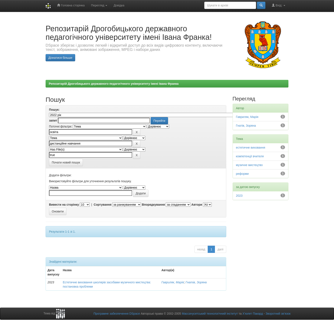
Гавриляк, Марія (172, 282)
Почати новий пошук (66, 162)
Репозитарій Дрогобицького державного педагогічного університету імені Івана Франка (114, 83)
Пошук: (54, 109)
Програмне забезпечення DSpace (117, 313)
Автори (196, 204)
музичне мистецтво (249, 165)
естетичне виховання (250, 147)
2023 (239, 195)
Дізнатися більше (60, 57)
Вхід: (278, 5)
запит (53, 120)
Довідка (119, 5)
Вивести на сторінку (64, 204)
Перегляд (99, 5)
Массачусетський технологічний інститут (210, 313)
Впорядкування (153, 204)
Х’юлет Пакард (252, 313)
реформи (242, 173)
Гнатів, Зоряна (196, 282)
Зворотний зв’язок (278, 313)
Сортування (102, 204)
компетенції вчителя (250, 156)
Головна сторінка (71, 5)
